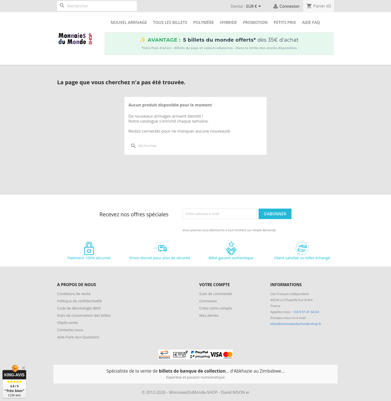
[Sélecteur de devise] (254, 7)
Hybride (228, 22)
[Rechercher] (97, 6)
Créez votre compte (215, 308)
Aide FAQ (311, 22)
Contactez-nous (70, 329)
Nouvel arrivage (129, 22)
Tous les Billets (170, 22)
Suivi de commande (215, 293)
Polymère (203, 22)
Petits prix (285, 22)
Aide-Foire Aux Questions (78, 337)
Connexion (208, 301)
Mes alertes (208, 315)
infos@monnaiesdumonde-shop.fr (295, 323)
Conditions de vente (74, 293)
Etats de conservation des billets (84, 315)
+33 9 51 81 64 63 (306, 312)
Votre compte (214, 284)
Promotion (255, 22)
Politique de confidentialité (79, 301)
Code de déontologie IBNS (79, 308)
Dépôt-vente (67, 322)
